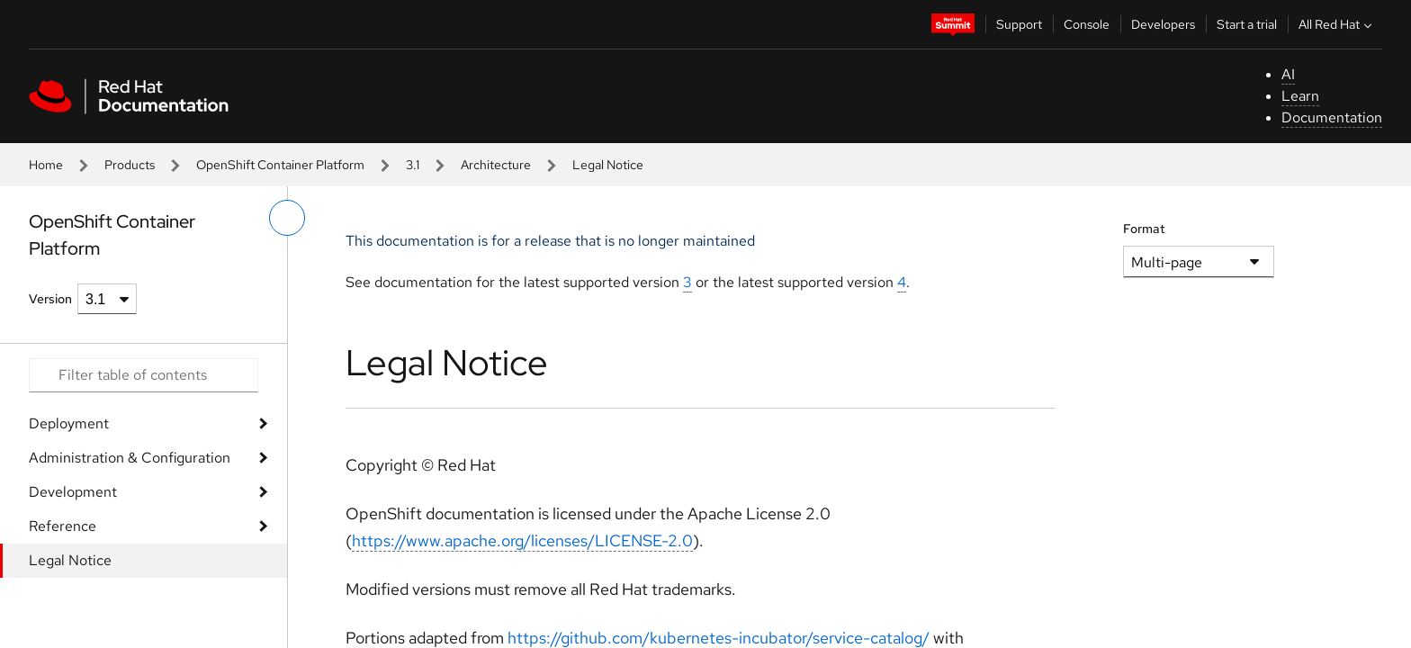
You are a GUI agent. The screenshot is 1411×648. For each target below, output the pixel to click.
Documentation (1331, 117)
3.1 (412, 165)
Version (50, 299)
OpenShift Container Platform (280, 165)
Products (129, 165)
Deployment (69, 423)
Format (1144, 228)
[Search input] (143, 375)
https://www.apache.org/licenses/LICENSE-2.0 (522, 540)
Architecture (496, 165)
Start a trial (1247, 24)
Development (73, 491)
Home (46, 165)
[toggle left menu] (287, 218)
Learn (1300, 95)
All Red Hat (1337, 24)
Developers (1163, 24)
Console (1087, 24)
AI (1288, 74)
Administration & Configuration (129, 457)
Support (1019, 24)
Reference (62, 526)
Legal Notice (70, 560)
